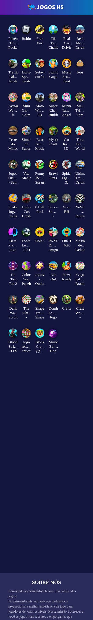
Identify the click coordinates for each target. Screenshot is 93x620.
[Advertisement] (46, 63)
